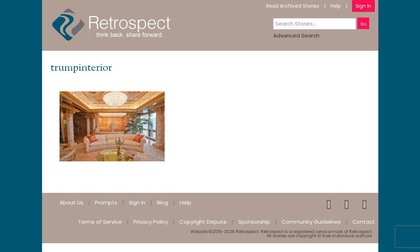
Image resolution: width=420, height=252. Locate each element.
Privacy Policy (150, 221)
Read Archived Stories (292, 6)
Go (363, 24)
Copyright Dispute (203, 221)
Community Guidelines (311, 221)
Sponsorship (254, 221)
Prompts (106, 202)
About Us (71, 202)
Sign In (363, 5)
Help (335, 6)
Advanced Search (296, 35)
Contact (363, 221)
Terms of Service (100, 221)
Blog (162, 202)
